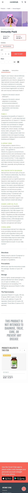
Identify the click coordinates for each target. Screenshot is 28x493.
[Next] (24, 350)
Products (4, 490)
